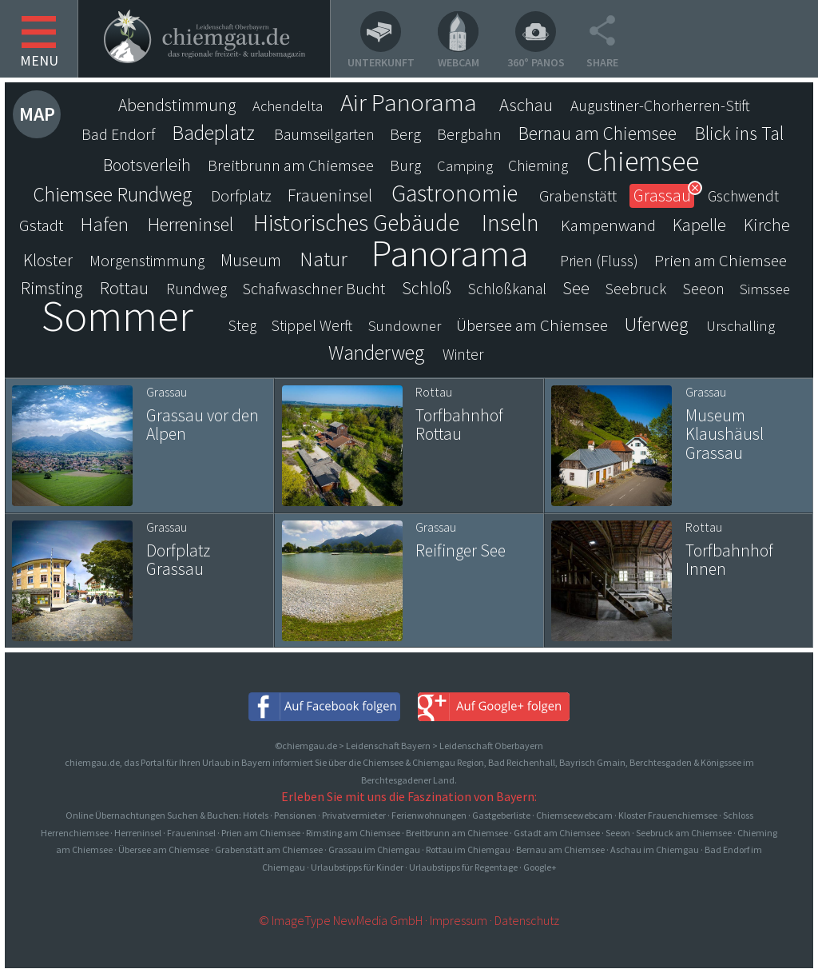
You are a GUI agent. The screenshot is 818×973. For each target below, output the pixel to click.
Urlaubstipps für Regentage (463, 867)
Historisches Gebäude (356, 223)
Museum (250, 260)
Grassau (662, 195)
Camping (465, 166)
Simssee (765, 289)
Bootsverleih (147, 165)
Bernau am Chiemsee (597, 133)
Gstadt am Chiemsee (557, 833)
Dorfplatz (241, 195)
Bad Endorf (118, 134)
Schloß (426, 288)
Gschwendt (743, 195)
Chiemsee (642, 161)
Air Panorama (408, 102)
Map (37, 114)
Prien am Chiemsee (720, 260)
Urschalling (740, 326)
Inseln (510, 223)
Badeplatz (213, 133)
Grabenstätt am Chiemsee (269, 849)
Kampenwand (608, 225)
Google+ (540, 867)
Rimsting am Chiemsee (353, 833)
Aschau (526, 105)
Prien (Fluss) (599, 260)
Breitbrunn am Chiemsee (291, 165)
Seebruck (636, 288)
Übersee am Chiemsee (532, 325)
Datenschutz (526, 920)
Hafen (104, 225)
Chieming (538, 165)
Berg (405, 134)
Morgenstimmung (146, 260)
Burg (405, 165)
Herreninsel (190, 225)
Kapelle (699, 224)
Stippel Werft (312, 325)
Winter (463, 354)
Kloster (48, 260)
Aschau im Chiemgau (654, 849)
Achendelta (287, 106)
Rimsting (52, 288)
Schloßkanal (507, 288)
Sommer (117, 316)
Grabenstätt (578, 195)
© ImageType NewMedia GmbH (341, 920)
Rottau (124, 288)
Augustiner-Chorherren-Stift (660, 105)
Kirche (767, 224)
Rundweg (196, 288)
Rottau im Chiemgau (468, 849)
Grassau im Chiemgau (374, 849)
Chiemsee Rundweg (112, 194)
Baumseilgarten (324, 134)
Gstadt (41, 225)
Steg (242, 325)
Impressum (458, 920)
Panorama (450, 253)
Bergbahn (469, 134)
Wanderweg (376, 353)
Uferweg (656, 325)
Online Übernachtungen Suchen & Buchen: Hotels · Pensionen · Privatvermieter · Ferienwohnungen (267, 815)
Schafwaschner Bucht (313, 288)
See (576, 288)
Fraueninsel (330, 195)
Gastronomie (454, 193)
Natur (323, 259)
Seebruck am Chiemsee (684, 833)
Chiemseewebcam (574, 815)
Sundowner (404, 326)
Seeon (703, 288)
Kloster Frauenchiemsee (667, 815)
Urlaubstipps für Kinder (357, 867)
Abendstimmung (177, 105)
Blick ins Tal (739, 134)
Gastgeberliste (501, 815)
